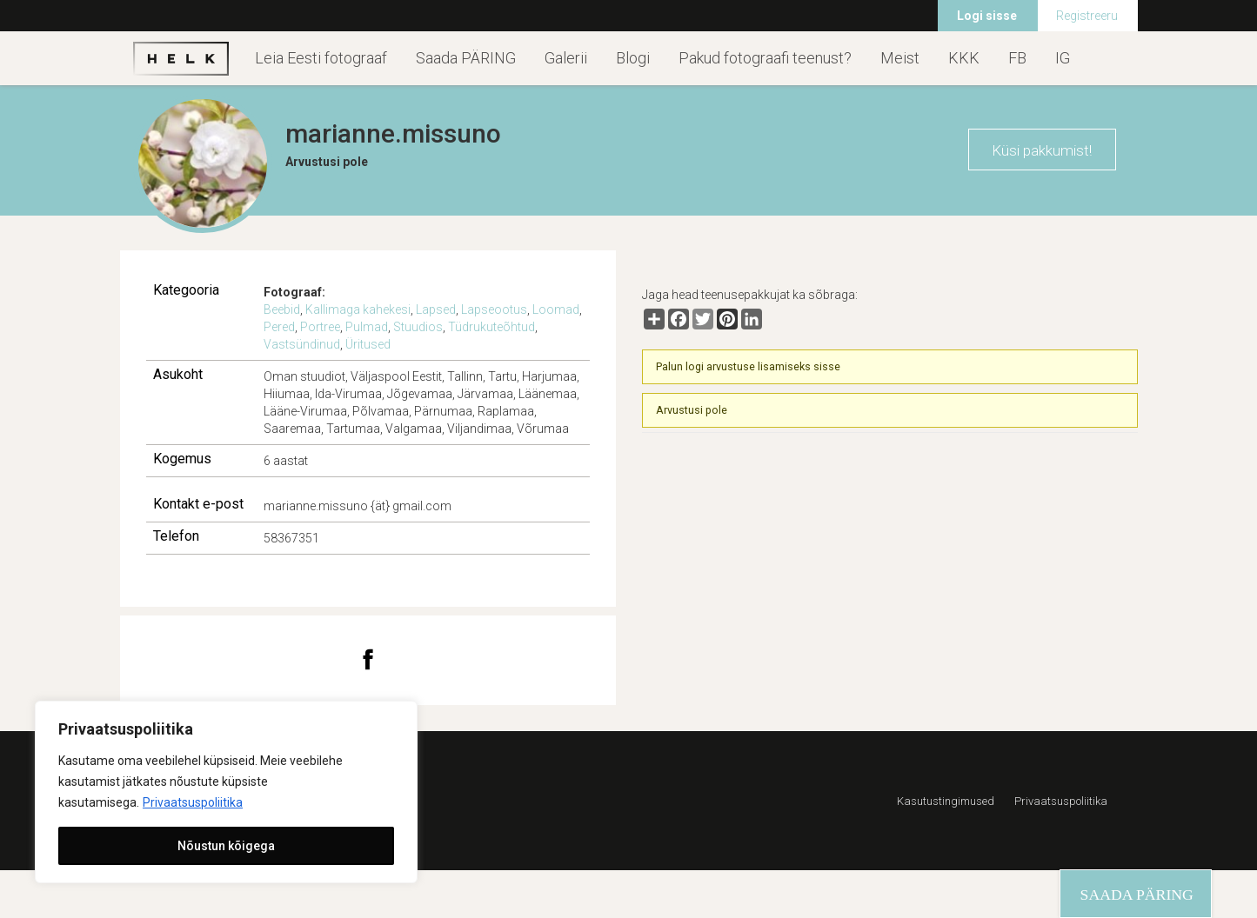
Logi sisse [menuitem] (987, 16)
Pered (279, 327)
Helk (181, 58)
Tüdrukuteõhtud (491, 327)
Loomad (555, 309)
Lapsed (436, 309)
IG (1062, 58)
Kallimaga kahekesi (358, 309)
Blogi (633, 58)
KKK (964, 58)
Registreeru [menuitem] (1087, 16)
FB (1017, 58)
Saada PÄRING (466, 58)
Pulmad (366, 327)
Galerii (566, 58)
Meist (899, 58)
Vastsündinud (302, 344)
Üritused (368, 344)
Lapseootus (494, 309)
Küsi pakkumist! (1042, 150)
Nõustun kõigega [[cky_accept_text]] (226, 846)
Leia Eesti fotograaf (321, 58)
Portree (320, 327)
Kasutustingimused (945, 801)
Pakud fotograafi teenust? (765, 58)
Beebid (282, 309)
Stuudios (418, 327)
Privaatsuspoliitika (193, 802)
